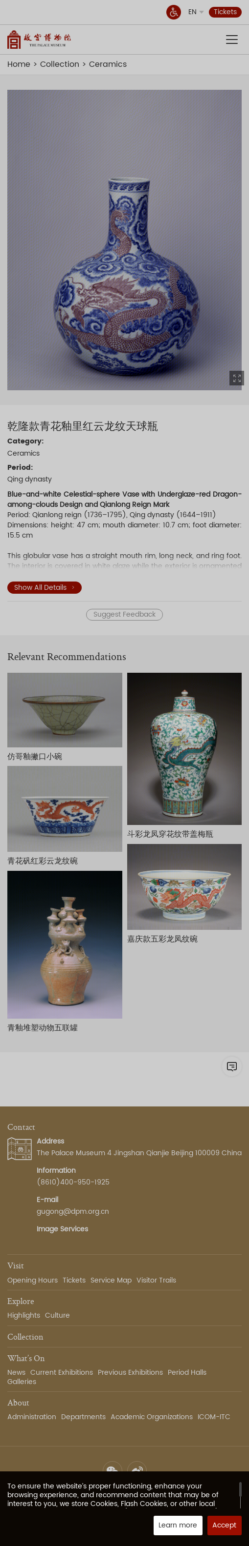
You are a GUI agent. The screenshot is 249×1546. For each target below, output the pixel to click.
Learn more (177, 1525)
